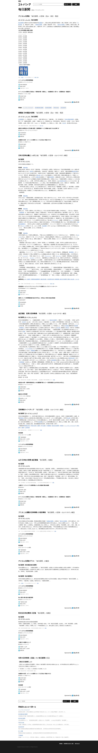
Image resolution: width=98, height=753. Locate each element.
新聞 (39, 425)
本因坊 (61, 425)
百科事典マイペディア (26, 409)
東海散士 (22, 327)
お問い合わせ (77, 743)
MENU (19, 1)
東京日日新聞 (61, 24)
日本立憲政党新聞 (69, 119)
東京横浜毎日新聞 (39, 107)
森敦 (23, 427)
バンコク (25, 256)
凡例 (37, 77)
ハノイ (72, 220)
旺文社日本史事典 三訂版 (27, 613)
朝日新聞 (51, 177)
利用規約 (60, 743)
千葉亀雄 (48, 425)
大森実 (28, 279)
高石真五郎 (63, 107)
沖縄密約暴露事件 (35, 279)
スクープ (24, 226)
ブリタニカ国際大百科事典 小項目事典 (32, 512)
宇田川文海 (56, 107)
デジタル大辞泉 (24, 16)
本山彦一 (39, 175)
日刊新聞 (20, 119)
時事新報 (22, 212)
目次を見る (25, 167)
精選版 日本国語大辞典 (26, 113)
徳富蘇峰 (53, 360)
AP (25, 279)
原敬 (68, 279)
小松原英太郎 (62, 181)
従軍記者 (38, 177)
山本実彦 (27, 427)
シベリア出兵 (28, 348)
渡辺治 (67, 327)
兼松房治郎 (74, 171)
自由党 (31, 171)
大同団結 (66, 325)
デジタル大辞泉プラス (26, 561)
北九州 (64, 123)
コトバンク (24, 4)
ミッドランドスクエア (28, 107)
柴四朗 (76, 325)
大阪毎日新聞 (38, 24)
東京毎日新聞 (48, 107)
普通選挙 (33, 350)
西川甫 (24, 322)
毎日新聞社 (21, 22)
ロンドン (58, 256)
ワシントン (48, 256)
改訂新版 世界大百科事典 (27, 313)
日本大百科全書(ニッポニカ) (28, 155)
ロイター (32, 258)
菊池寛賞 (71, 252)
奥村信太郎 (72, 358)
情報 (35, 77)
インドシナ (55, 220)
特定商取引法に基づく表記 (69, 743)
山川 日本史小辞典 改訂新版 (28, 460)
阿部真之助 (27, 425)
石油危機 (44, 226)
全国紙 (40, 22)
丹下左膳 (43, 425)
